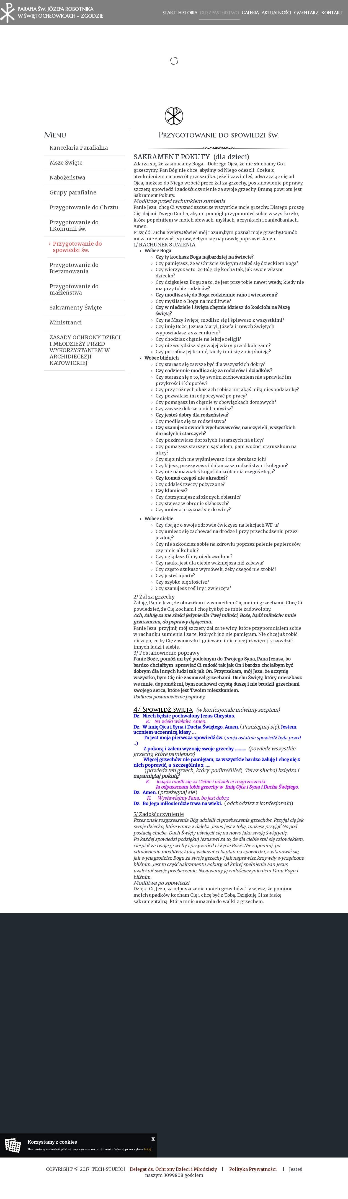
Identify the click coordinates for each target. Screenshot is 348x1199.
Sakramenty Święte (76, 307)
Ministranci (66, 322)
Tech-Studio (107, 1169)
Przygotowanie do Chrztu (84, 207)
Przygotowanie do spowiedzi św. (77, 246)
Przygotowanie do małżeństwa (74, 289)
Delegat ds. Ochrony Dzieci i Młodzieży (173, 1169)
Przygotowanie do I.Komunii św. (74, 225)
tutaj (147, 1149)
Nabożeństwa (67, 177)
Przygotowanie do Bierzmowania (74, 268)
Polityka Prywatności (253, 1169)
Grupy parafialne (73, 192)
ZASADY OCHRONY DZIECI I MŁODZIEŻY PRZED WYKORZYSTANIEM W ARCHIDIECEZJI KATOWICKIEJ (85, 350)
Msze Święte (66, 162)
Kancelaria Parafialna (79, 147)
